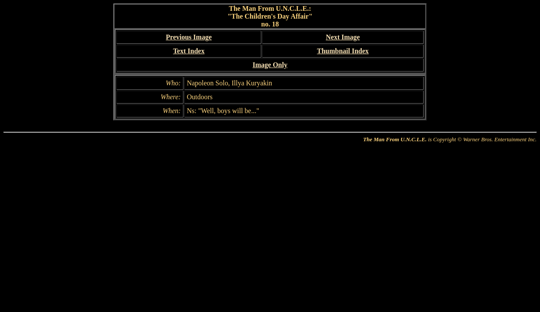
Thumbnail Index (343, 51)
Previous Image (189, 37)
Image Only (270, 64)
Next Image (343, 37)
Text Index (189, 51)
